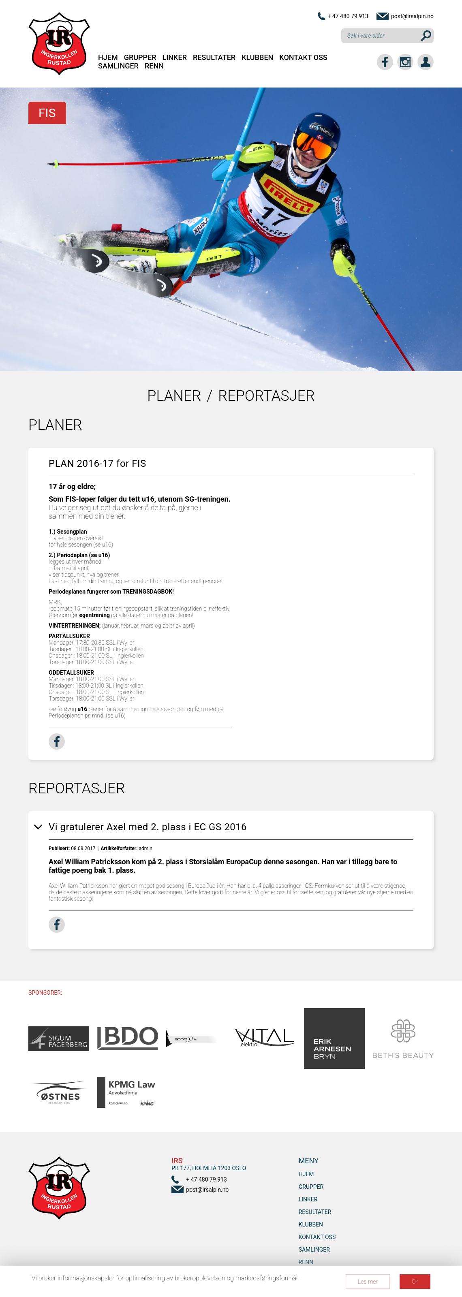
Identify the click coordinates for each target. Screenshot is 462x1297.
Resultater (214, 57)
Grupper (140, 57)
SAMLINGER (118, 66)
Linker (175, 57)
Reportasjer (266, 395)
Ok (415, 1281)
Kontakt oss (303, 57)
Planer (174, 395)
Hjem (108, 57)
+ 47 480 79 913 (347, 16)
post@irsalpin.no (412, 16)
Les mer (368, 1281)
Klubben (257, 57)
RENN (154, 66)
